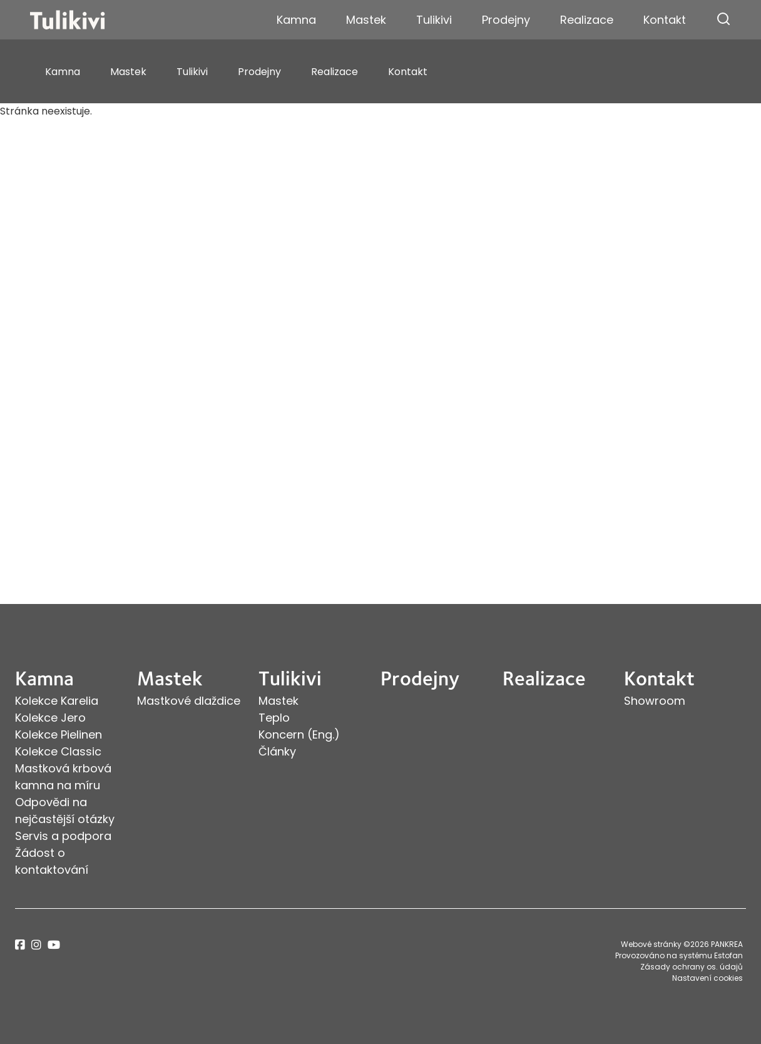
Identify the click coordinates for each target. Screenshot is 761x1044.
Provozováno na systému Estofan (679, 955)
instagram (36, 945)
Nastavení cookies (707, 978)
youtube (54, 945)
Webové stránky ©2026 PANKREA (682, 944)
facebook (20, 945)
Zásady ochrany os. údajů (691, 966)
